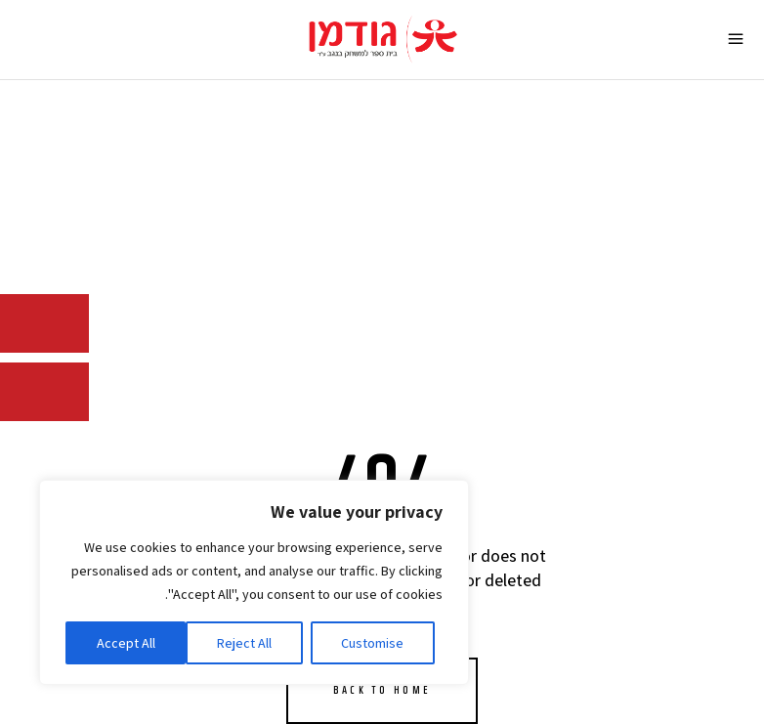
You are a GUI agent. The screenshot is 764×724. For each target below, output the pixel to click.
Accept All (126, 643)
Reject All (244, 643)
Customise (372, 643)
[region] (254, 582)
